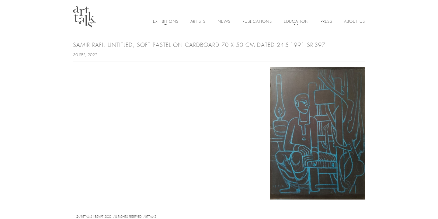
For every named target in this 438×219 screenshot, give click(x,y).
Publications (257, 21)
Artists (198, 21)
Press (326, 21)
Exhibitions (166, 22)
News (224, 21)
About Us (354, 21)
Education (296, 22)
